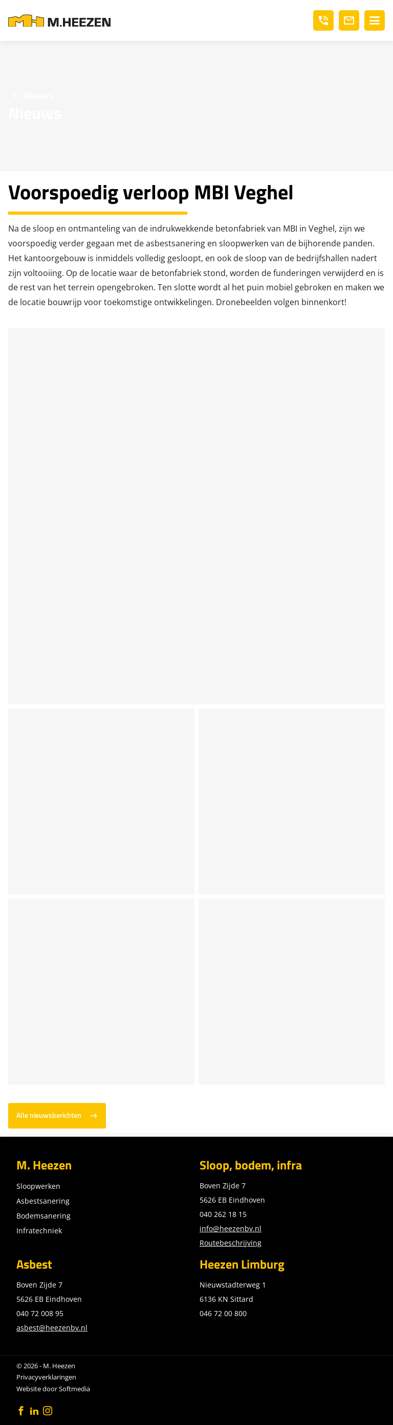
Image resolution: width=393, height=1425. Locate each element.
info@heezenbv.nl (230, 1228)
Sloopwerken (38, 1186)
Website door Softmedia (53, 1388)
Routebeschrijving (230, 1243)
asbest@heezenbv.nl (52, 1327)
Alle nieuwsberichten (48, 1115)
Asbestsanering (43, 1201)
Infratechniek (39, 1230)
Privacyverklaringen (46, 1377)
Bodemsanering (43, 1216)
